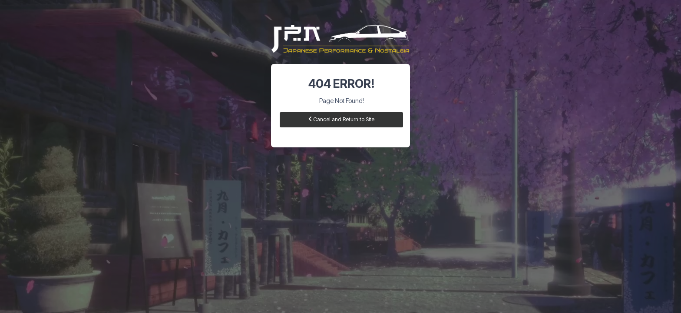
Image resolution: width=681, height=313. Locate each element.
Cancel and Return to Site (341, 119)
